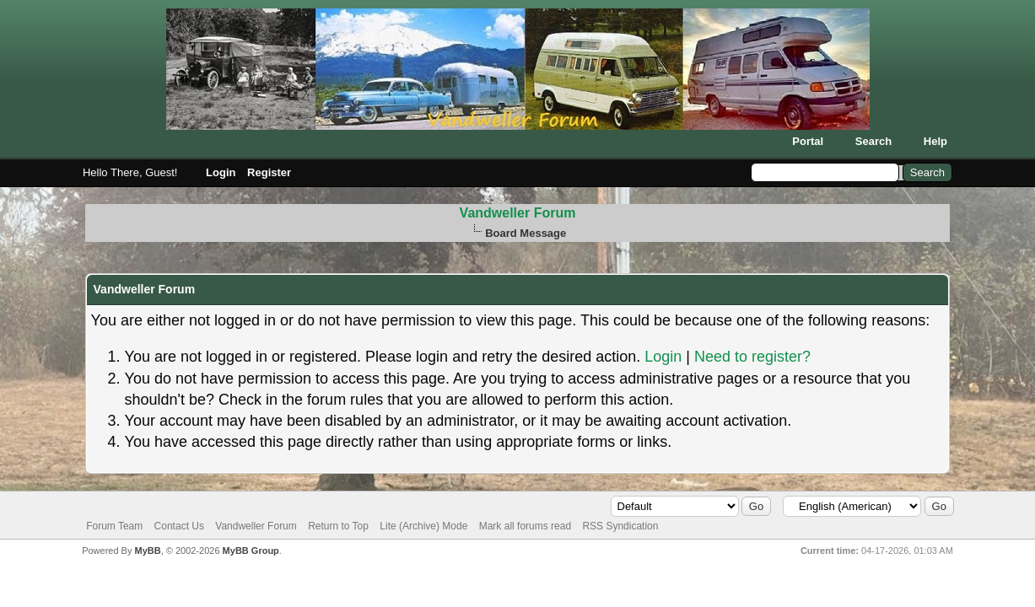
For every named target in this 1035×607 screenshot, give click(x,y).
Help (935, 141)
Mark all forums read (525, 526)
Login (220, 172)
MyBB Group (251, 550)
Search (873, 141)
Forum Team (114, 526)
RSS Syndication (620, 526)
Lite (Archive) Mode (423, 526)
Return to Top (338, 526)
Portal (807, 141)
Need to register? (752, 356)
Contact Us (179, 526)
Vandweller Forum (518, 213)
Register (269, 172)
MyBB (148, 550)
